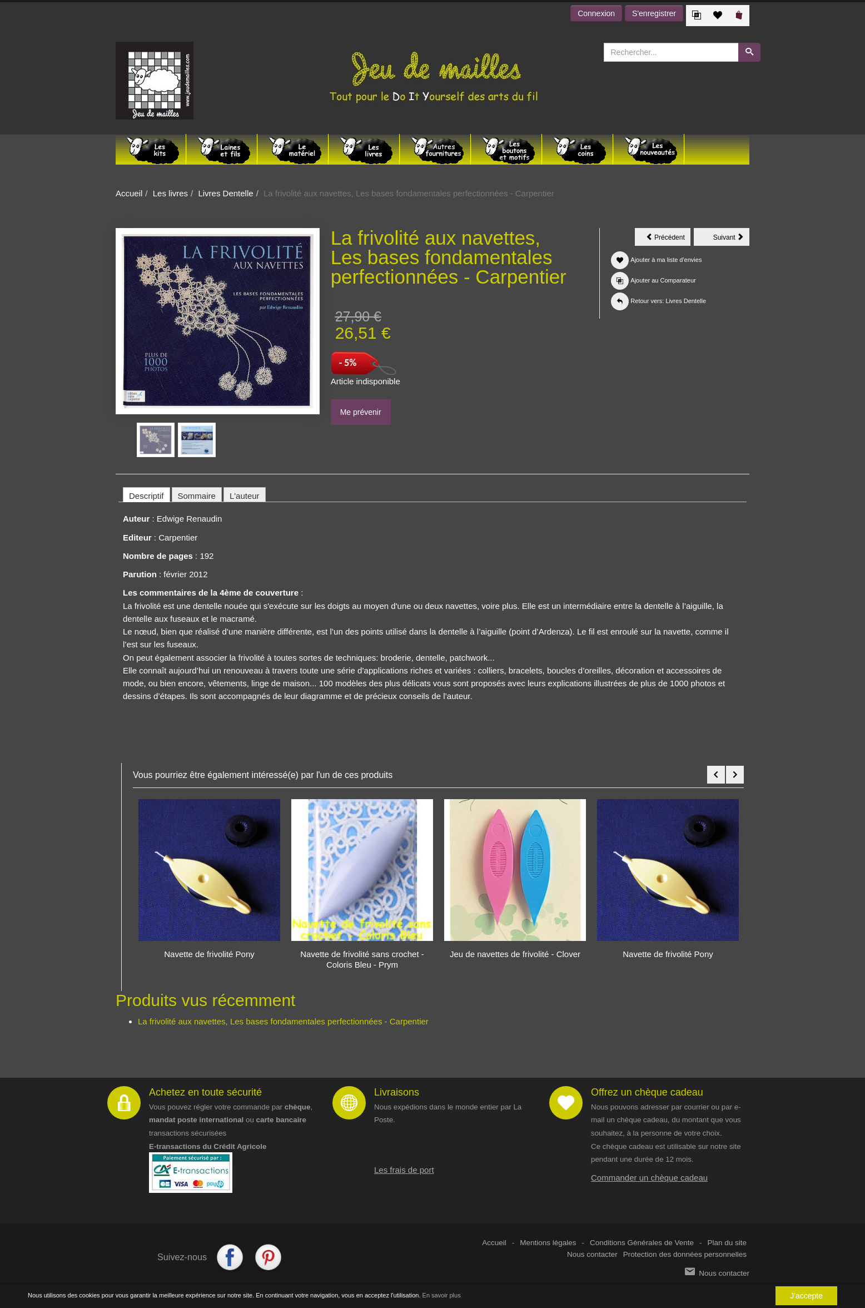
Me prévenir (360, 412)
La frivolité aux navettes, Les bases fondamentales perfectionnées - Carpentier (283, 1021)
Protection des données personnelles (685, 1254)
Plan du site (727, 1242)
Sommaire (197, 496)
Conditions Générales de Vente (642, 1242)
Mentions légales (548, 1242)
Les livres (170, 193)
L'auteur (245, 496)
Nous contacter (592, 1254)
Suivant (731, 239)
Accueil (129, 193)
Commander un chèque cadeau (649, 1177)
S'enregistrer (654, 13)
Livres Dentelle (225, 193)
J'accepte (806, 1295)
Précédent (668, 239)
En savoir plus (441, 1295)
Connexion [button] (596, 13)
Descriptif (146, 496)
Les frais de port (404, 1170)
